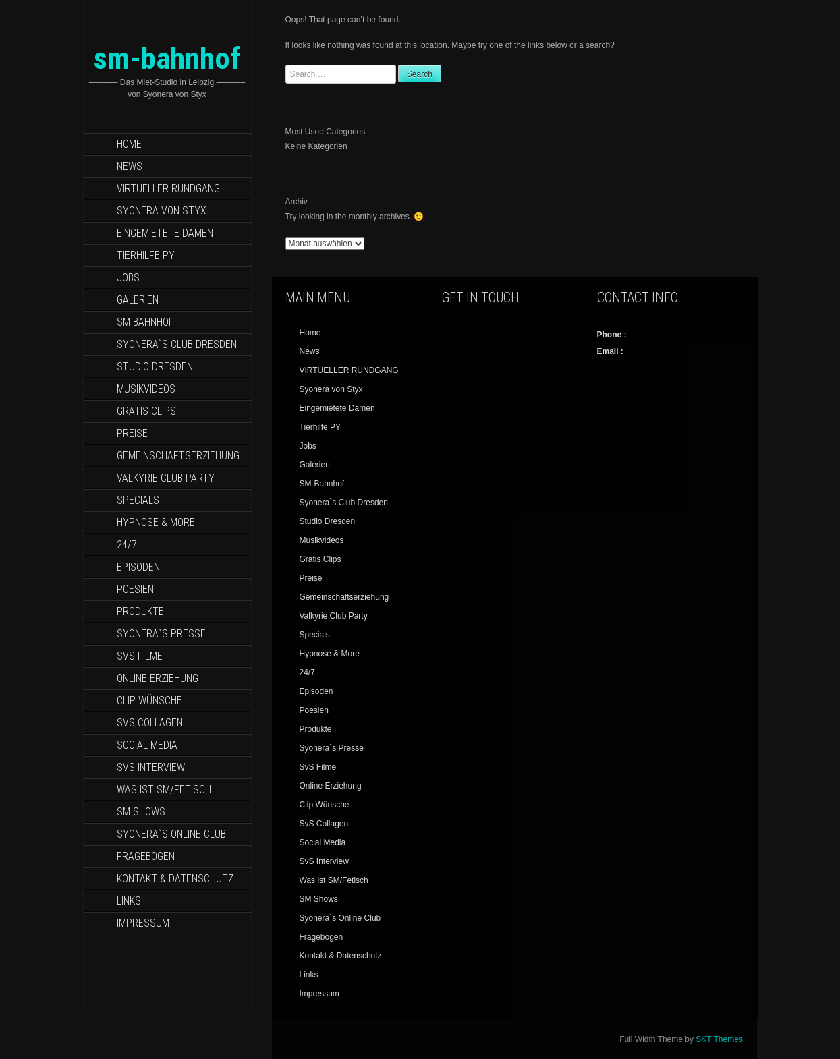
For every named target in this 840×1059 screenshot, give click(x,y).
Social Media (147, 745)
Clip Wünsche (149, 700)
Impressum (143, 923)
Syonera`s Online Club (171, 834)
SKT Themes (719, 1039)
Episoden (138, 567)
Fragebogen (146, 856)
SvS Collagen (150, 722)
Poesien (135, 589)
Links (129, 900)
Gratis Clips (146, 411)
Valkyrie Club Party (166, 477)
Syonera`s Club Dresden (177, 344)
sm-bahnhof (167, 58)
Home (129, 144)
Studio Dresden (155, 366)
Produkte (140, 611)
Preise (132, 433)
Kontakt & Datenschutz (175, 878)
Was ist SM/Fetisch (164, 789)
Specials (138, 500)
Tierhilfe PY (146, 255)
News (129, 166)
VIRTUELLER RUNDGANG (168, 188)
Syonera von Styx (161, 210)
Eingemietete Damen (165, 233)
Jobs (128, 277)
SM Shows (141, 811)
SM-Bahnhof (145, 322)
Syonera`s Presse (161, 633)
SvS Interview (151, 767)
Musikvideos (146, 388)
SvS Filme (140, 656)
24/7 (127, 544)
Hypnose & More (156, 522)
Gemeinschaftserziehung (178, 455)
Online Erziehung (157, 678)
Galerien (138, 299)
